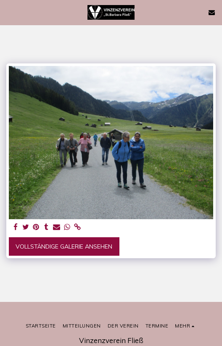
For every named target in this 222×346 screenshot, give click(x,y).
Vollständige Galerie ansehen (64, 246)
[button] (9, 12)
